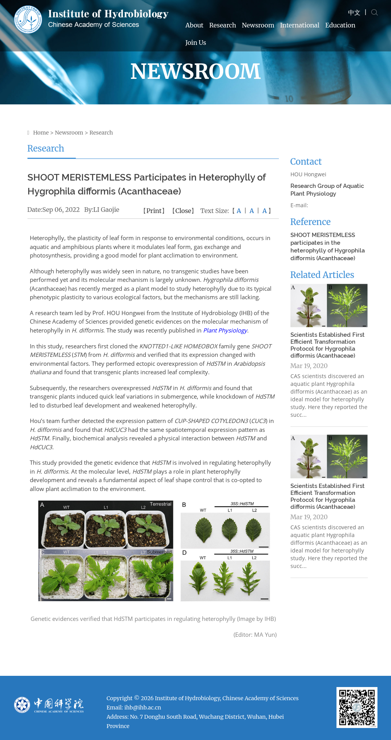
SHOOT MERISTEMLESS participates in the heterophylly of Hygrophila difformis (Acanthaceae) (327, 247)
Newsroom (258, 25)
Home (41, 132)
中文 (354, 12)
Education (340, 25)
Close (183, 211)
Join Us (196, 42)
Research (222, 25)
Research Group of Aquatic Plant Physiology (327, 189)
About (195, 25)
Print (153, 211)
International (299, 25)
